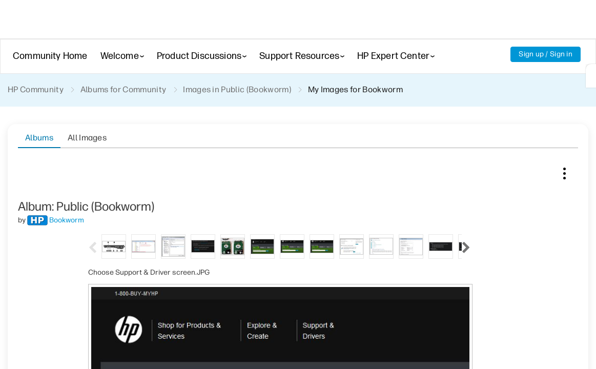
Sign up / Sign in (545, 54)
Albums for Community (123, 89)
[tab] (114, 210)
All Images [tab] (87, 137)
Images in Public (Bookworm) (237, 89)
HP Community (36, 89)
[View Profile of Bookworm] (66, 184)
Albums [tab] (39, 137)
